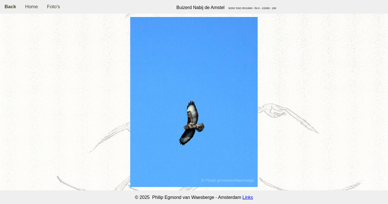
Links (247, 197)
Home (31, 6)
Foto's (53, 6)
